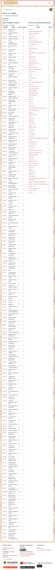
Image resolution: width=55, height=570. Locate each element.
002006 (4, 279)
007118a (5, 384)
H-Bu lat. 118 (32, 186)
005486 (4, 230)
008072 (4, 443)
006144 (4, 174)
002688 (4, 466)
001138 (4, 459)
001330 (4, 276)
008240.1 (5, 341)
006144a (5, 185)
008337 (4, 345)
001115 (4, 272)
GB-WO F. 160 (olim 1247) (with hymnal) (38, 184)
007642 (4, 413)
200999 (4, 473)
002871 (4, 241)
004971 (4, 233)
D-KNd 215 (31, 131)
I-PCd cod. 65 (32, 35)
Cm (19, 100)
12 (49, 35)
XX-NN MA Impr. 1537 (34, 86)
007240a (5, 257)
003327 (4, 387)
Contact (39, 548)
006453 (4, 140)
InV (19, 84)
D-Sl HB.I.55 (31, 136)
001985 (4, 70)
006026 (4, 215)
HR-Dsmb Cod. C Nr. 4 (34, 63)
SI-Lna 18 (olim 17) (33, 163)
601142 (4, 354)
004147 (4, 166)
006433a (5, 62)
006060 (4, 511)
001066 (4, 480)
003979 (4, 33)
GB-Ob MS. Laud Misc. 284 (35, 152)
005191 (4, 522)
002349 (4, 289)
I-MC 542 (31, 157)
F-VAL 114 (31, 99)
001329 (4, 302)
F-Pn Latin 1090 (32, 144)
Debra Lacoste (6, 548)
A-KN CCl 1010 (32, 58)
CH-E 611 (31, 116)
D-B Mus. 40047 (32, 127)
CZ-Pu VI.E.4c (32, 71)
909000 (4, 46)
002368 (4, 189)
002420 (4, 226)
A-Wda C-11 (31, 112)
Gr (19, 80)
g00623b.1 (5, 491)
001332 (4, 304)
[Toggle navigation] (50, 2)
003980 (4, 533)
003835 (4, 219)
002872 (4, 49)
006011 (4, 519)
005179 (4, 293)
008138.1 (5, 338)
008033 (4, 430)
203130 (4, 349)
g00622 (4, 96)
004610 (4, 328)
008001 (4, 332)
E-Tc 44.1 (31, 73)
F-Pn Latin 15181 (33, 78)
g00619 (4, 87)
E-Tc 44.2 (31, 192)
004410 (4, 42)
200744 (4, 470)
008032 (4, 428)
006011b (5, 515)
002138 (4, 29)
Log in (39, 566)
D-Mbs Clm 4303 (32, 48)
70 (49, 29)
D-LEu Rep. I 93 (32, 134)
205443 (4, 109)
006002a (5, 151)
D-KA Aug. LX (32, 129)
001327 (4, 300)
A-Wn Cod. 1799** (33, 165)
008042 (4, 436)
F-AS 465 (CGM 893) (33, 93)
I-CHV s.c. (31, 103)
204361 (4, 351)
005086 (4, 133)
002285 (4, 283)
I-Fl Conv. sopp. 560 (33, 188)
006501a (5, 193)
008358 (4, 112)
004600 (4, 325)
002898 (4, 244)
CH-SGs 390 (31, 119)
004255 (4, 118)
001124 (4, 462)
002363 (4, 206)
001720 (4, 502)
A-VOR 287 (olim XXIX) (34, 110)
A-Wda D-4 (31, 38)
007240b (5, 395)
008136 (4, 445)
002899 (4, 116)
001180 (4, 296)
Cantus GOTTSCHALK (34, 33)
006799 (4, 373)
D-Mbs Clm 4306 (32, 91)
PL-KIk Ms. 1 (31, 84)
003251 (4, 253)
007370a (5, 400)
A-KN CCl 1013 (32, 106)
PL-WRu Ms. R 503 (33, 161)
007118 (4, 380)
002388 (4, 105)
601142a (5, 358)
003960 (4, 317)
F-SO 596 (31, 97)
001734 (4, 306)
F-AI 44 (30, 76)
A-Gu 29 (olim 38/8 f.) (34, 88)
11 (49, 38)
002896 (4, 59)
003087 (4, 456)
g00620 (4, 80)
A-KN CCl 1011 (32, 65)
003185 (4, 432)
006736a (5, 369)
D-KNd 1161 (31, 167)
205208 (4, 484)
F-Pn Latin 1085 (32, 61)
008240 (4, 136)
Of (19, 91)
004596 (4, 125)
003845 (4, 270)
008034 (4, 171)
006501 (4, 66)
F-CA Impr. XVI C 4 (33, 40)
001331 (4, 426)
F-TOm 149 (31, 148)
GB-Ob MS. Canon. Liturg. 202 (36, 150)
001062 (4, 495)
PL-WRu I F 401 (32, 190)
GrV (19, 73)
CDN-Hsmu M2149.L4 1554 (35, 69)
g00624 (4, 100)
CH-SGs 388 (31, 121)
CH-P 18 (30, 46)
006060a (5, 508)
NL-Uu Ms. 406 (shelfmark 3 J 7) (36, 82)
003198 (4, 248)
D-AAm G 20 (31, 125)
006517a (5, 147)
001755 (4, 499)
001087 (4, 477)
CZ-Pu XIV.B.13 (32, 123)
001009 (4, 182)
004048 (4, 155)
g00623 (4, 91)
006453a (5, 144)
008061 (4, 440)
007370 (4, 397)
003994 (4, 38)
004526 (4, 36)
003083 (4, 53)
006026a (5, 178)
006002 (4, 200)
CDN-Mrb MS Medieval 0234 (35, 31)
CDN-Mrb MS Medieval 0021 (35, 42)
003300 (4, 391)
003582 (4, 362)
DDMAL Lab (5, 555)
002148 (4, 222)
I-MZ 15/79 (31, 159)
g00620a (5, 73)
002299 (4, 314)
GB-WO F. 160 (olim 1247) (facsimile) (37, 182)
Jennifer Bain (6, 551)
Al (19, 96)
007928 (4, 420)
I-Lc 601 (30, 29)
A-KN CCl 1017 (32, 56)
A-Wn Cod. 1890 (32, 114)
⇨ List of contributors (8, 559)
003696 (4, 537)
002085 (4, 310)
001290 (4, 453)
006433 (4, 57)
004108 (4, 529)
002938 (4, 212)
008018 (4, 334)
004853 (4, 526)
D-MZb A (31, 169)
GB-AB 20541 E (32, 174)
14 (49, 33)
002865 (4, 237)
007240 (4, 196)
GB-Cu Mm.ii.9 (32, 176)
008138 (4, 449)
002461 (4, 488)
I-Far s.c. (31, 50)
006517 (4, 158)
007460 (4, 406)
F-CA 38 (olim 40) (33, 141)
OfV (19, 129)
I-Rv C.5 (30, 80)
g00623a (5, 129)
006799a (5, 376)
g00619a (5, 84)
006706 (4, 266)
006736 (4, 365)
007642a (5, 416)
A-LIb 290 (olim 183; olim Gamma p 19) (38, 108)
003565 (4, 204)
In (19, 87)
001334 (4, 424)
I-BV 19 (30, 101)
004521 (4, 122)
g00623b (5, 162)
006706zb (5, 261)
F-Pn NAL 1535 (32, 146)
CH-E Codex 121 (32, 44)
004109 (4, 321)
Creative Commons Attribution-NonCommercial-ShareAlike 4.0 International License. (27, 554)
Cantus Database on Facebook (44, 550)
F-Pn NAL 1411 (32, 172)
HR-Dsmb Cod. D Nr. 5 (34, 67)
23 (49, 31)
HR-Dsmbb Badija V (33, 154)
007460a (5, 409)
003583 (4, 263)
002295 (4, 285)
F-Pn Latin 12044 (33, 95)
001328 (4, 209)
